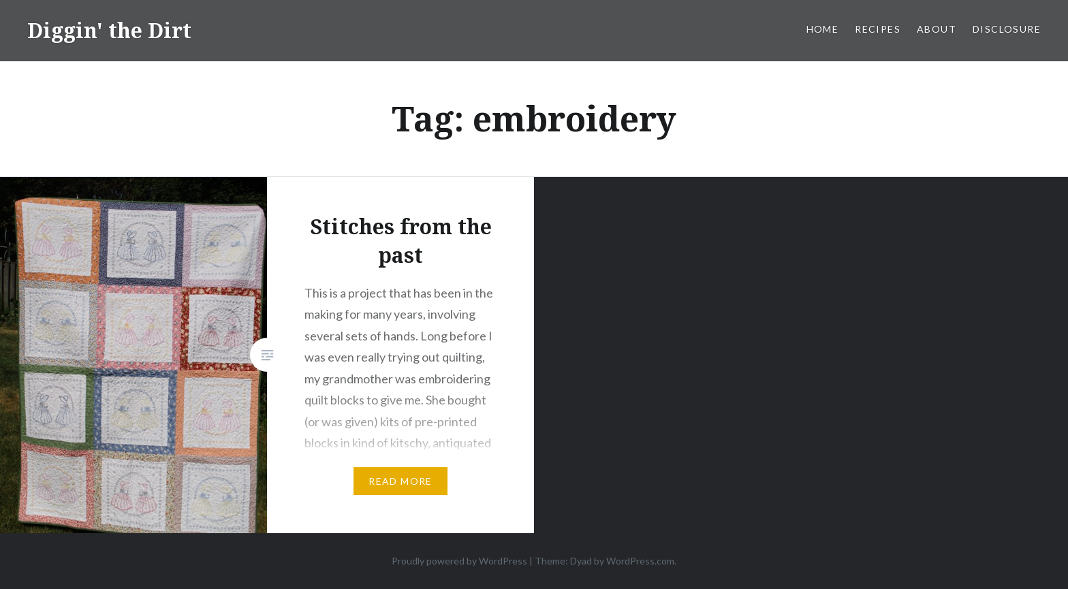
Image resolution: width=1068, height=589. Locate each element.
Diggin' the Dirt (109, 30)
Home (822, 29)
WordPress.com (640, 561)
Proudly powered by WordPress (459, 561)
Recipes (877, 29)
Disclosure (1007, 29)
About (936, 29)
